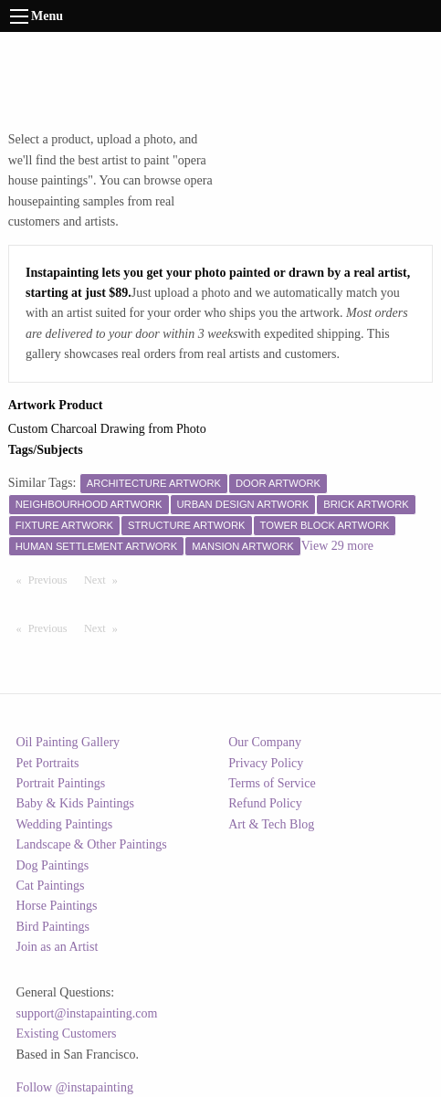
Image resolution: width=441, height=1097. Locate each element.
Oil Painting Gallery (68, 742)
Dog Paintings (52, 865)
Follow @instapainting (74, 1087)
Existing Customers (66, 1033)
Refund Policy (265, 803)
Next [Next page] (105, 579)
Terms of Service (271, 783)
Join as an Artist (57, 947)
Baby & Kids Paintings (75, 803)
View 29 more (337, 546)
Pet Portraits (47, 763)
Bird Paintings (53, 927)
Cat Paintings (50, 885)
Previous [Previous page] (52, 579)
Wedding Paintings (64, 824)
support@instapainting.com (87, 1013)
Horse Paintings (57, 905)
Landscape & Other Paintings (91, 844)
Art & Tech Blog (271, 824)
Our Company (264, 742)
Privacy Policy (265, 763)
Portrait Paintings (61, 783)
